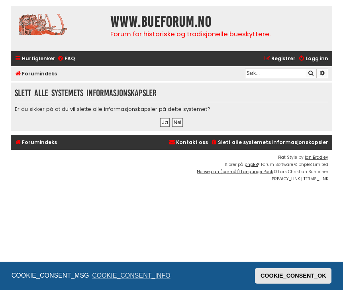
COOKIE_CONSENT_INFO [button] (131, 275)
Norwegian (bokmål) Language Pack (235, 172)
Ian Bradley (316, 157)
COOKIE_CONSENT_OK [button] (293, 275)
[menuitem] (66, 58)
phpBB (251, 165)
